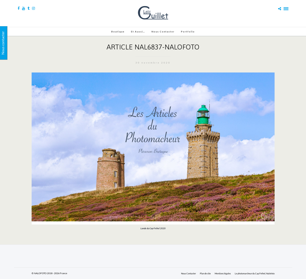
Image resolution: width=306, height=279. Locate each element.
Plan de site (205, 273)
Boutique (118, 31)
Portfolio (188, 31)
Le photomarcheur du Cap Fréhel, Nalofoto (255, 273)
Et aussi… (138, 31)
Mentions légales (223, 273)
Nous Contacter (162, 31)
